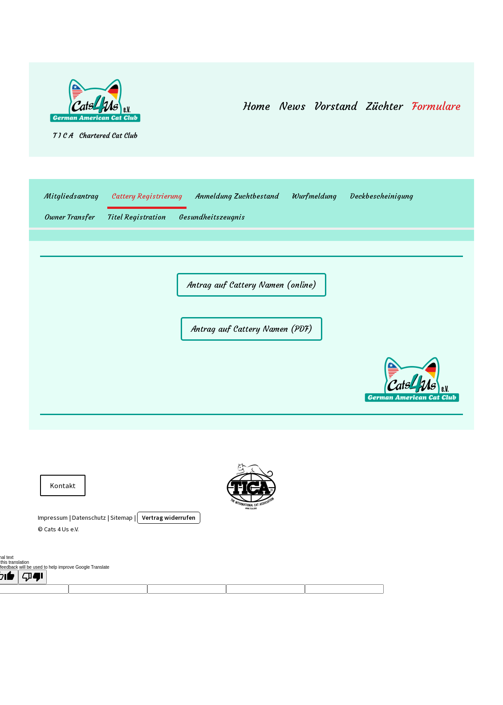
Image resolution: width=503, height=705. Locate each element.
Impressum (53, 517)
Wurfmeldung (314, 196)
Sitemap (121, 517)
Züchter (384, 106)
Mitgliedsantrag (71, 196)
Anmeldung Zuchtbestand (237, 196)
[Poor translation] (32, 577)
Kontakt (63, 485)
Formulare (436, 106)
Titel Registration (137, 216)
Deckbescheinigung (381, 196)
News (292, 106)
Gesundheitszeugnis (212, 216)
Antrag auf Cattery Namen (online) (251, 285)
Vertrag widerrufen (168, 517)
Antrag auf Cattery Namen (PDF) (251, 329)
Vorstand (335, 106)
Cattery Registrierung (147, 196)
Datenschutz (89, 517)
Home (256, 106)
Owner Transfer (69, 216)
